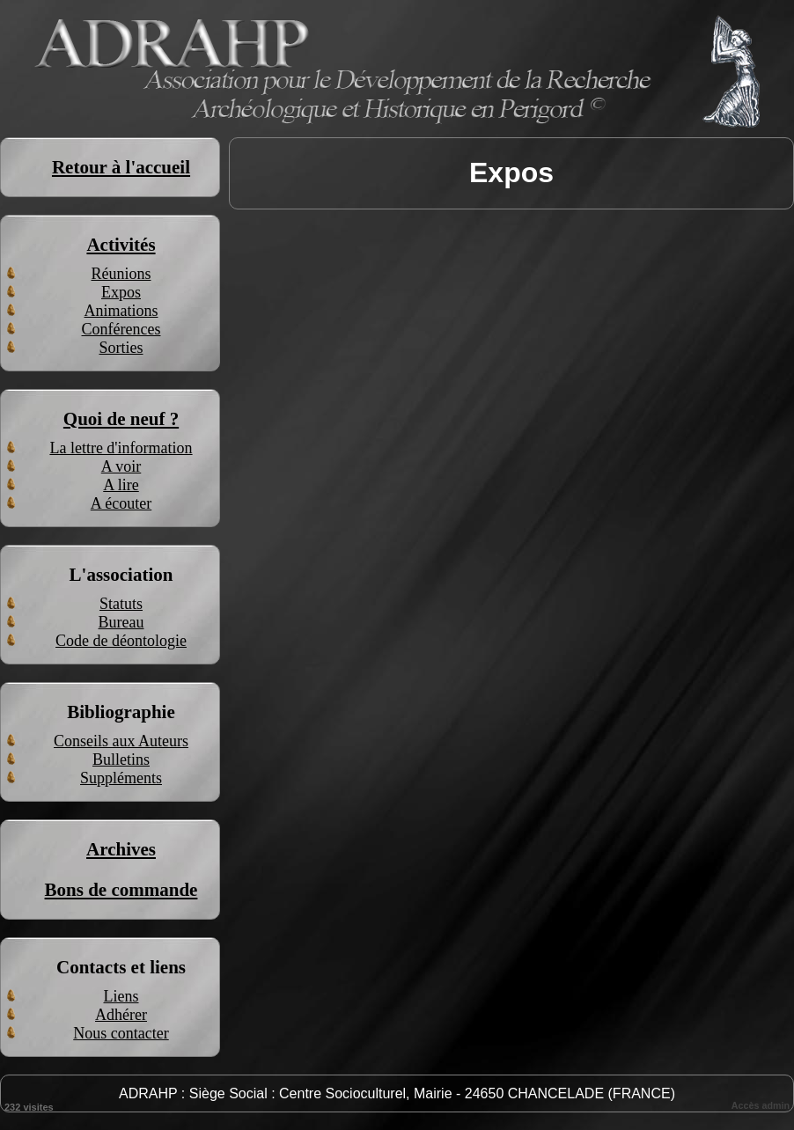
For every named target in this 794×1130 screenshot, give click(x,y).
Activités (120, 244)
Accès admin (761, 1105)
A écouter (121, 503)
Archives (121, 849)
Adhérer (121, 1015)
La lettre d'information (120, 448)
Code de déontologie (121, 640)
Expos (121, 292)
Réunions (121, 273)
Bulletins (121, 759)
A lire (121, 485)
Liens (121, 996)
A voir (121, 466)
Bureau (121, 622)
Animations (121, 310)
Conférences (121, 329)
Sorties (121, 347)
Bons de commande (121, 889)
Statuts (121, 604)
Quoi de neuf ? (121, 418)
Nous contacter (120, 1033)
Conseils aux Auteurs (121, 741)
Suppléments (121, 778)
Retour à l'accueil (121, 167)
